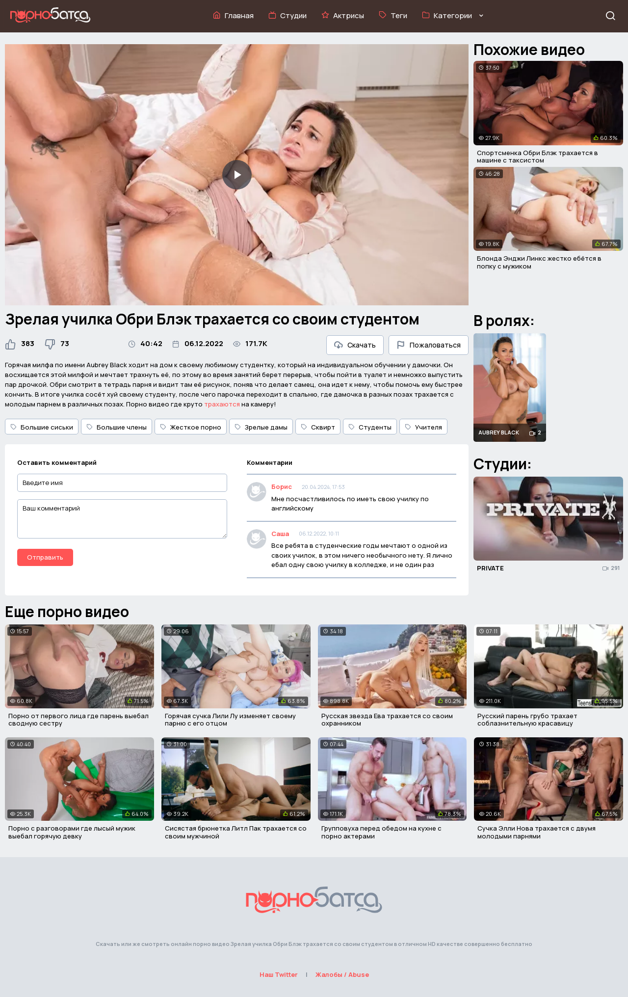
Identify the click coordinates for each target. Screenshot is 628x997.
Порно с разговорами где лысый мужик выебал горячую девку (71, 832)
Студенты (370, 427)
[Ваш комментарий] (122, 519)
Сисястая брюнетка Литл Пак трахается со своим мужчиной (236, 832)
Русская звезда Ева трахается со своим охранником (387, 719)
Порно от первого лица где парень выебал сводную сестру (78, 719)
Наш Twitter (279, 974)
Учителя (423, 427)
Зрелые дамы (261, 427)
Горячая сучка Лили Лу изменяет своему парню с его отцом (230, 719)
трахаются (222, 404)
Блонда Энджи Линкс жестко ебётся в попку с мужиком (539, 262)
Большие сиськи (41, 427)
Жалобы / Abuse (342, 974)
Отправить (45, 557)
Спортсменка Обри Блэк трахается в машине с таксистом (537, 156)
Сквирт (318, 427)
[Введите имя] (122, 483)
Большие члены (116, 427)
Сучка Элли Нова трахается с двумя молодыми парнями (536, 832)
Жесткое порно (190, 427)
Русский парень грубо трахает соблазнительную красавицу (527, 719)
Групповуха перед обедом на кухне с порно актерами (381, 832)
